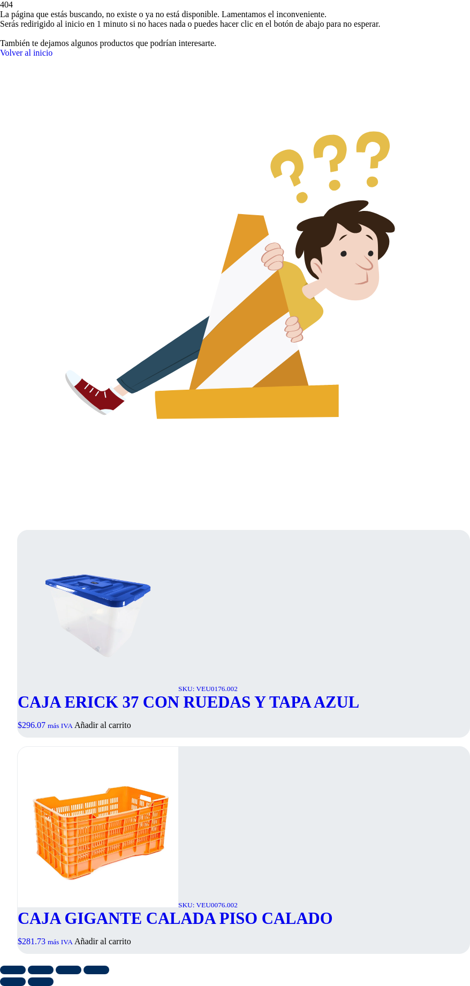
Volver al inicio (26, 52)
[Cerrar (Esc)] (96, 970)
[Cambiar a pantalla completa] (41, 970)
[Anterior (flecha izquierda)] (13, 981)
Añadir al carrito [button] (102, 725)
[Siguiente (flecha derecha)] (41, 981)
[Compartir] (68, 970)
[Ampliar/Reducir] (13, 970)
